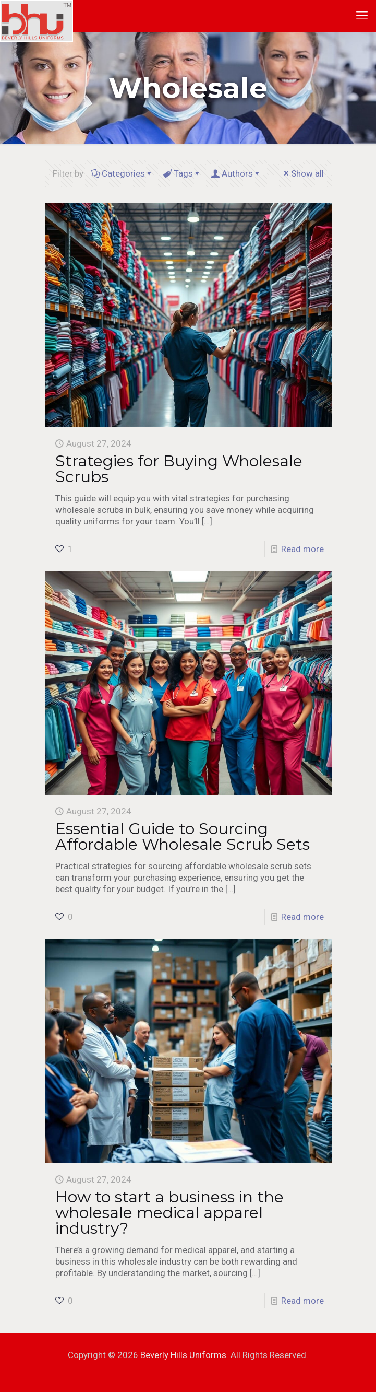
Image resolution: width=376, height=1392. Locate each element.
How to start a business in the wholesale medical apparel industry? (169, 1212)
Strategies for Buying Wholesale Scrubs (178, 468)
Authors (236, 173)
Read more (302, 549)
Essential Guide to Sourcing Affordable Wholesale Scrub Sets (182, 836)
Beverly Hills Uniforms (183, 1355)
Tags (182, 173)
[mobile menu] (362, 16)
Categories (122, 173)
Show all (303, 173)
